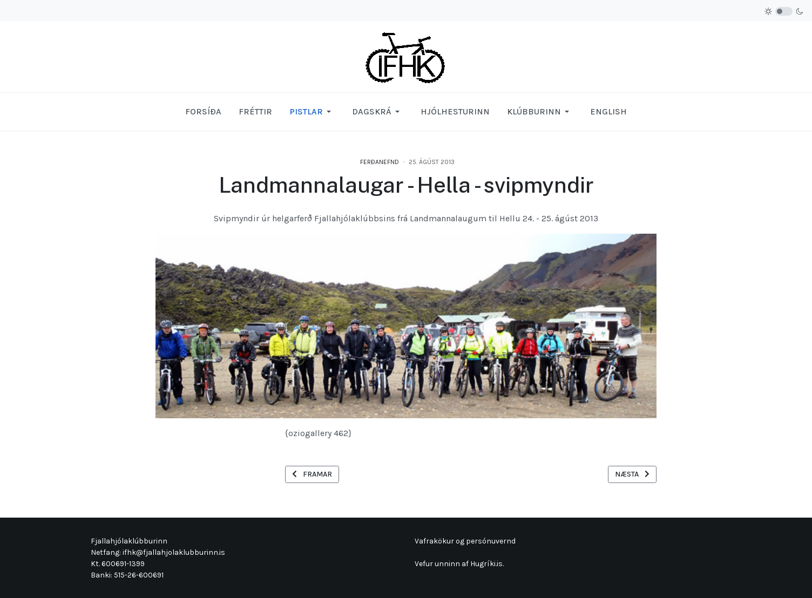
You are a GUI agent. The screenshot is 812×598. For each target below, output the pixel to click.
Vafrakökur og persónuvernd (465, 541)
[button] (312, 112)
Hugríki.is (486, 563)
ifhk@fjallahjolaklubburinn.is (174, 552)
